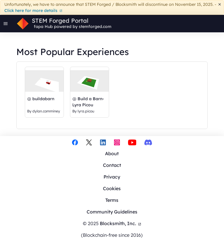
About (112, 153)
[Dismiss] (220, 4)
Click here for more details (33, 10)
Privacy (112, 177)
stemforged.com (95, 26)
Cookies (112, 188)
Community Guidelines (112, 212)
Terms (111, 200)
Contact (112, 165)
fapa (38, 26)
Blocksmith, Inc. (120, 223)
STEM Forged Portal (60, 21)
